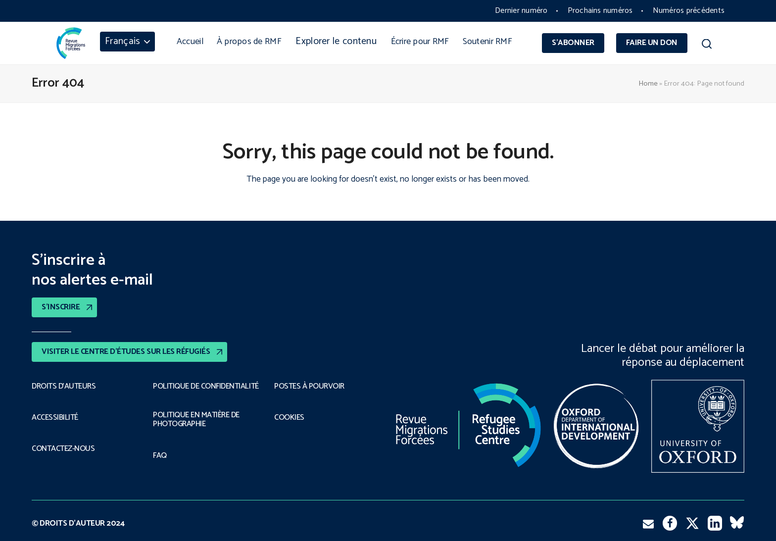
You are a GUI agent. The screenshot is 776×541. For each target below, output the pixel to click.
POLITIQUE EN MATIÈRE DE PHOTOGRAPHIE (196, 420)
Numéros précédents (689, 10)
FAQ (160, 455)
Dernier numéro (521, 10)
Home (648, 84)
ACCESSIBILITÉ (55, 417)
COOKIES (289, 417)
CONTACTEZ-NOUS (63, 448)
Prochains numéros (600, 10)
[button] (706, 45)
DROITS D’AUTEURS (64, 386)
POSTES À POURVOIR (309, 386)
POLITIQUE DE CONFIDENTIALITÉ (206, 386)
